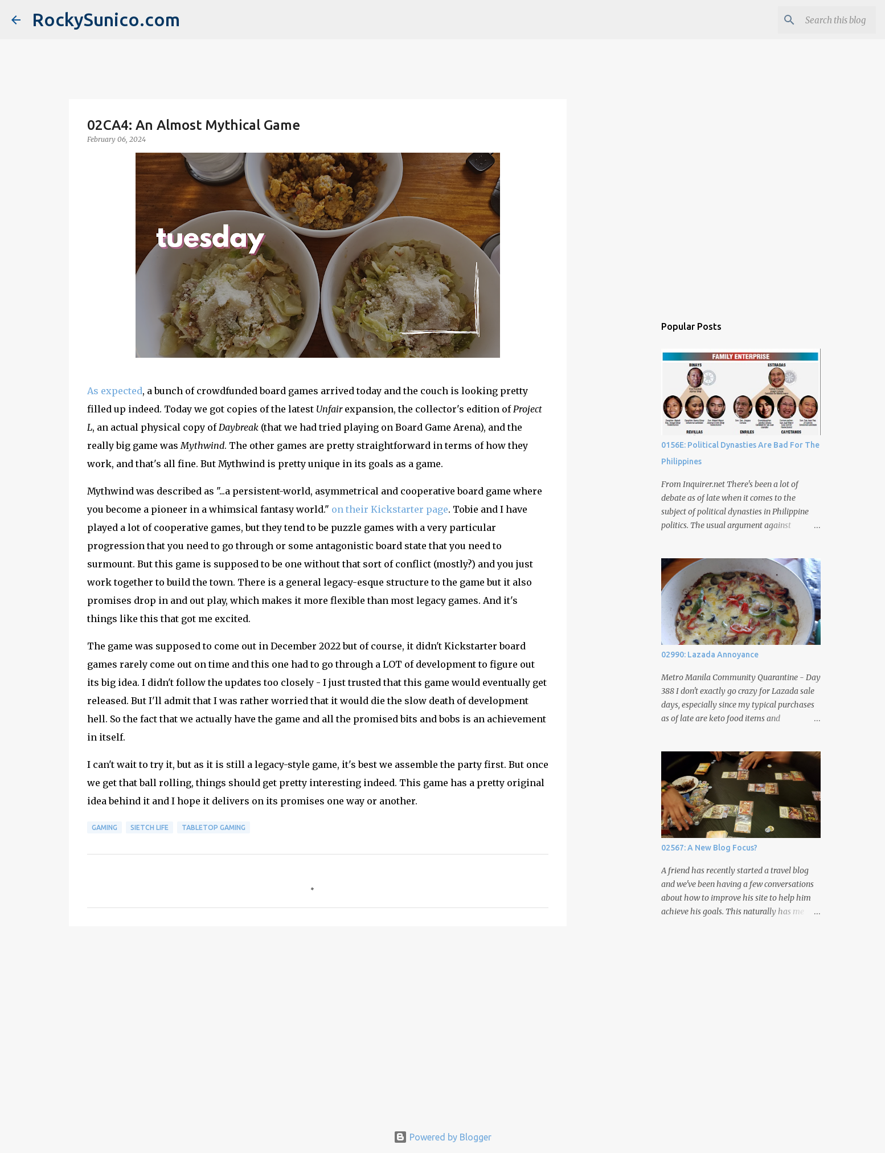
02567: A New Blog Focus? (709, 847)
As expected (114, 390)
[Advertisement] (317, 1023)
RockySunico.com (106, 19)
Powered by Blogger (442, 1137)
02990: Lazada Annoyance (710, 654)
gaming (104, 827)
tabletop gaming (213, 827)
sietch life (149, 827)
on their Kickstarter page (389, 509)
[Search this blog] (816, 20)
